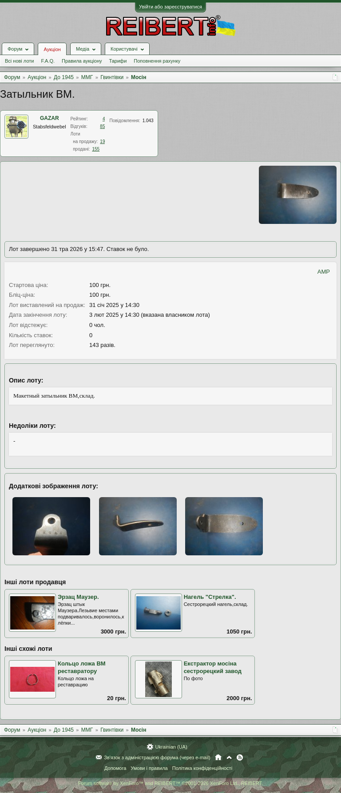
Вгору (229, 757)
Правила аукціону (82, 61)
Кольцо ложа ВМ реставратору (82, 667)
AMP (323, 271)
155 (95, 149)
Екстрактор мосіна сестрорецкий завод (213, 667)
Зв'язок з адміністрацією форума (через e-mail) (157, 757)
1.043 (148, 120)
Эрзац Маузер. (78, 597)
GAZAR (49, 118)
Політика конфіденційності (202, 768)
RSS (240, 757)
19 (102, 141)
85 (102, 126)
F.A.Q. (48, 61)
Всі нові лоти (19, 61)
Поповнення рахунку (157, 61)
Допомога (115, 768)
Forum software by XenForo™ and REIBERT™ (170, 783)
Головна (218, 757)
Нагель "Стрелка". (210, 597)
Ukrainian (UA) (171, 746)
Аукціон (52, 49)
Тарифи (118, 61)
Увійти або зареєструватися (170, 6)
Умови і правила (149, 768)
